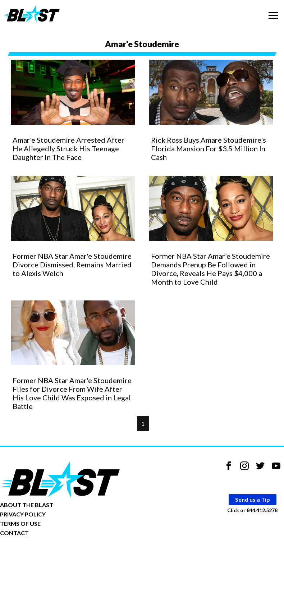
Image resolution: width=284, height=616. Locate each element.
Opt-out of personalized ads (34, 555)
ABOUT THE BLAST (26, 504)
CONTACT (14, 532)
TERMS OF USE (20, 523)
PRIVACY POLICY (23, 514)
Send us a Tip (252, 499)
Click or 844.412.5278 (252, 510)
